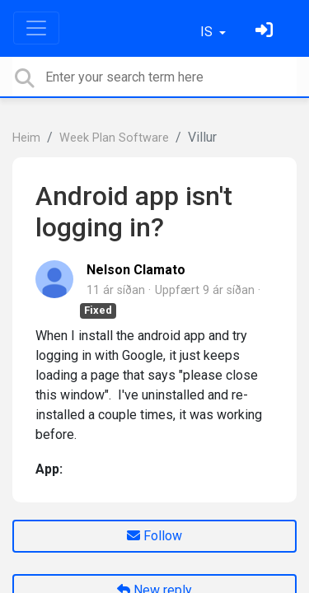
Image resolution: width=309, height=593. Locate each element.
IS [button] (208, 32)
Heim (26, 138)
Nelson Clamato (136, 270)
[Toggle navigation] (36, 28)
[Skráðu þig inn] (266, 32)
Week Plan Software (114, 138)
